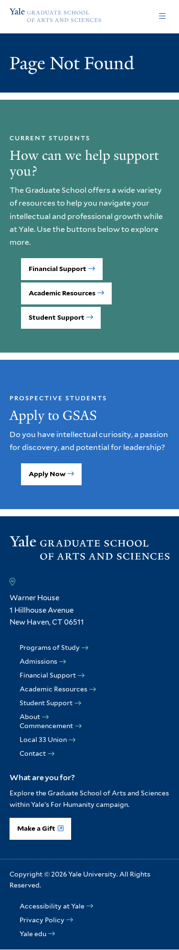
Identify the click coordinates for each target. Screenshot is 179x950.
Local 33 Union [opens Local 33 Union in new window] (43, 739)
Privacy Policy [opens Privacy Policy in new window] (42, 920)
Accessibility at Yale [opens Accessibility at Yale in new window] (52, 906)
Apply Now (47, 474)
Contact (33, 753)
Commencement (46, 726)
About (30, 716)
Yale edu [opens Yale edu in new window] (33, 934)
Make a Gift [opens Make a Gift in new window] (36, 828)
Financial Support (57, 268)
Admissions (38, 661)
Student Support (56, 317)
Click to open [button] (162, 16)
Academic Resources (62, 293)
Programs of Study (50, 647)
